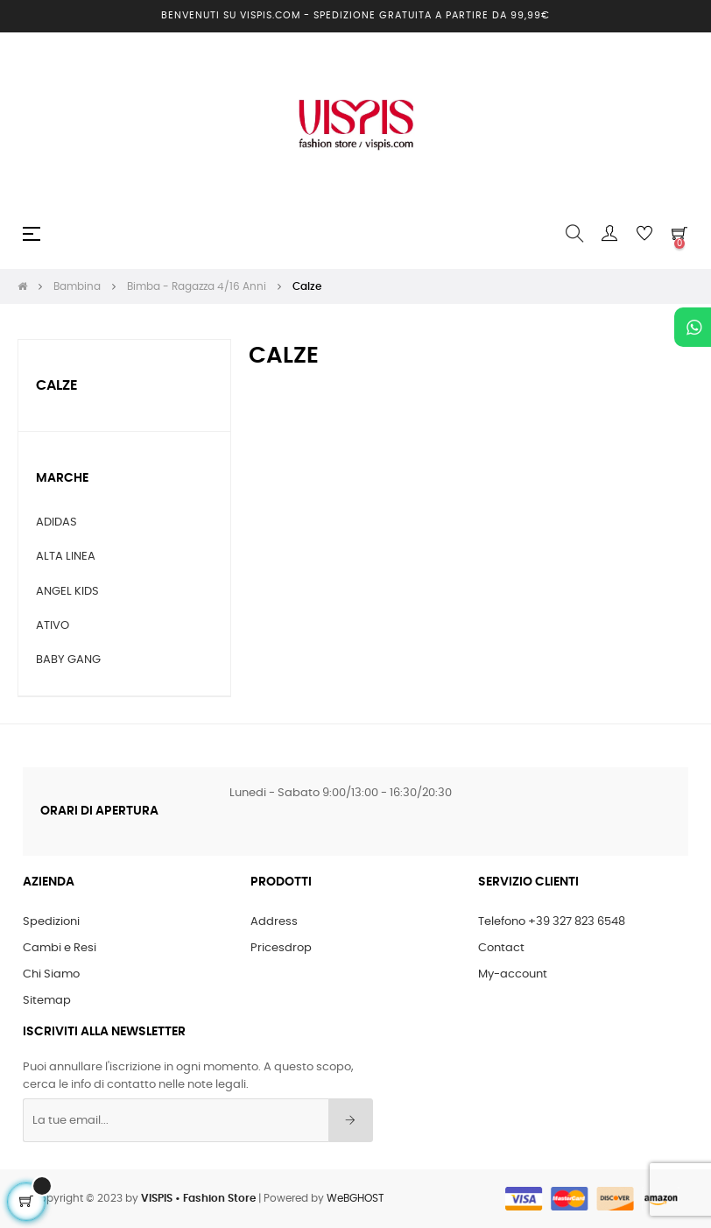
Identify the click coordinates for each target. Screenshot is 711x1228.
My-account (512, 974)
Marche (62, 478)
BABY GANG (68, 660)
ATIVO (52, 626)
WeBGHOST (355, 1198)
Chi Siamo (51, 974)
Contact (501, 948)
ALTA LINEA (65, 556)
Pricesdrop (281, 948)
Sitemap (47, 1000)
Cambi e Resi (59, 948)
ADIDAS (56, 522)
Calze (57, 385)
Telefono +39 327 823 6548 (551, 922)
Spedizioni (51, 922)
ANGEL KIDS (67, 591)
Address (274, 922)
